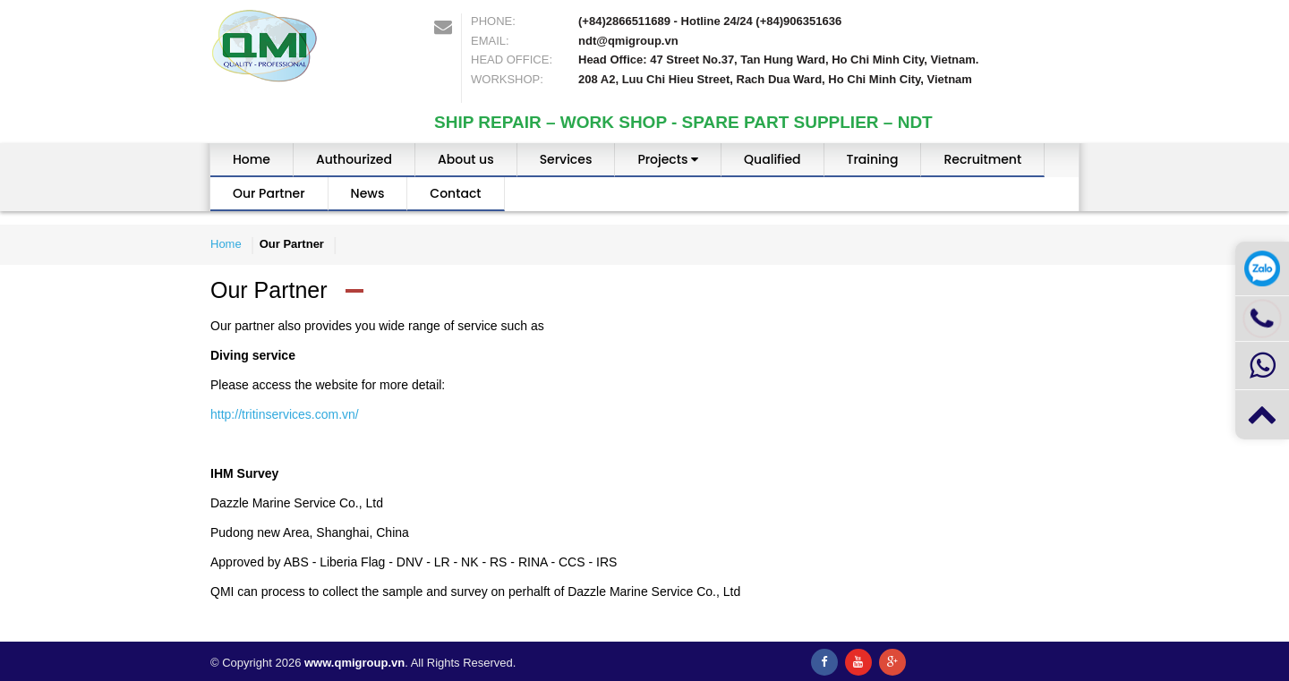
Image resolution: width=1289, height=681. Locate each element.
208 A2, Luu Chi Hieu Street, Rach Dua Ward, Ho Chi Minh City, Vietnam (775, 79)
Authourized (354, 159)
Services (566, 159)
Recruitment (982, 159)
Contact (455, 193)
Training (873, 159)
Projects (667, 159)
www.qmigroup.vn (354, 662)
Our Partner (269, 193)
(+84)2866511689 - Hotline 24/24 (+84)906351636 (709, 21)
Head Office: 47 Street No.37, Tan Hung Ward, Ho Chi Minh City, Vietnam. (778, 59)
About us (466, 159)
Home (251, 159)
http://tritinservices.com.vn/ (284, 414)
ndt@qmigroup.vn (628, 40)
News (368, 193)
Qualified (772, 159)
